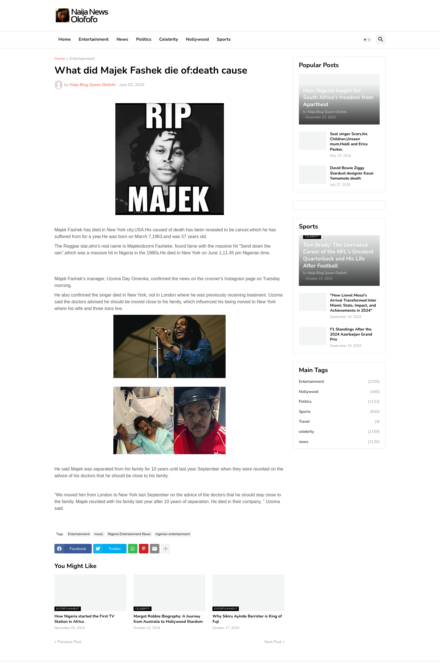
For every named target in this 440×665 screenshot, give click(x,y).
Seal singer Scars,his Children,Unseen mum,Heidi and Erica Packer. (349, 142)
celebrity (339, 432)
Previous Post (69, 641)
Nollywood (197, 39)
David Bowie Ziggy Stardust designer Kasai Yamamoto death (351, 173)
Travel (339, 421)
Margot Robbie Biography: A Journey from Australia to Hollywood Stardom (168, 619)
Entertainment (94, 39)
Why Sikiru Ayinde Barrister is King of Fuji (247, 619)
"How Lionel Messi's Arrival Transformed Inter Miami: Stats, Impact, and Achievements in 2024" (353, 303)
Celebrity (168, 39)
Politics (143, 39)
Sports (224, 39)
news (339, 442)
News (122, 39)
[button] (367, 39)
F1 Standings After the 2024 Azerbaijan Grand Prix (351, 334)
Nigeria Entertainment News (129, 534)
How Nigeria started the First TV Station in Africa (84, 619)
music (98, 534)
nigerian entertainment (172, 534)
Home (64, 39)
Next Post (272, 641)
